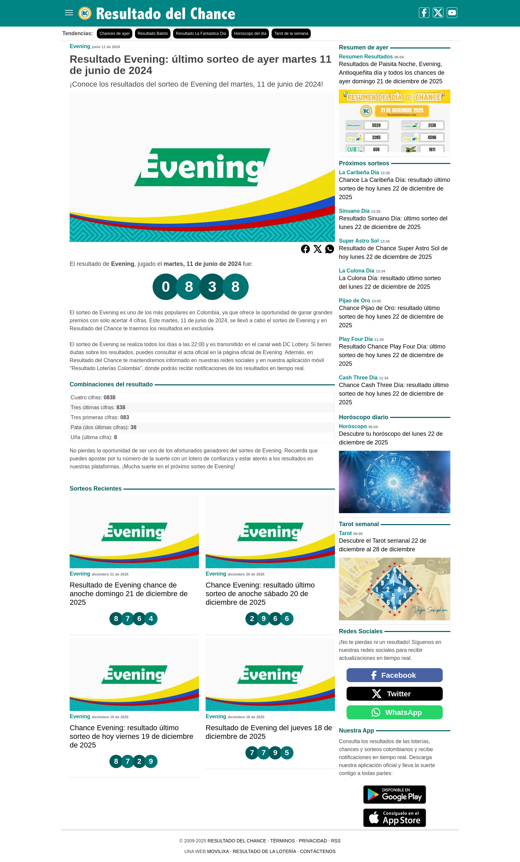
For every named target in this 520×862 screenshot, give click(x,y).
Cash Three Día (358, 377)
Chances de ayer (114, 33)
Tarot (345, 533)
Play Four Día (356, 339)
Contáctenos (318, 851)
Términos (282, 840)
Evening (80, 46)
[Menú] (67, 10)
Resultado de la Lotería (264, 851)
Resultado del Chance (237, 840)
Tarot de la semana (291, 33)
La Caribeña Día (359, 172)
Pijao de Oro (354, 300)
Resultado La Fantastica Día (201, 33)
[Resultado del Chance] (157, 13)
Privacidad (313, 840)
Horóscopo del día (250, 33)
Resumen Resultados (366, 56)
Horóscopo (353, 426)
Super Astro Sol (359, 241)
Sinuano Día (354, 211)
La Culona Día (356, 271)
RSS (336, 840)
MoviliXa (217, 851)
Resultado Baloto (153, 33)
